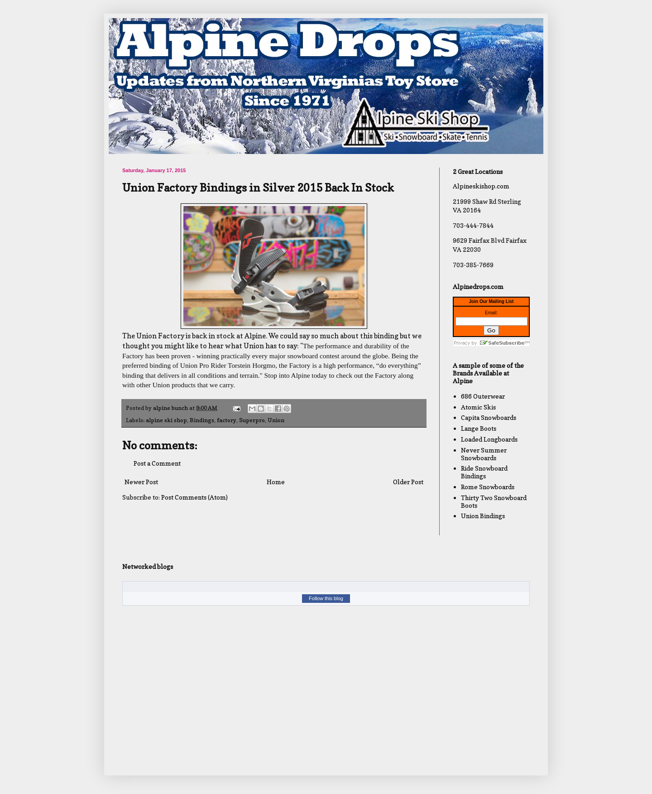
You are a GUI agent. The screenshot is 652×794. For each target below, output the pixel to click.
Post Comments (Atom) (194, 497)
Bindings (202, 420)
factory (226, 420)
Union (276, 420)
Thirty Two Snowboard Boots (494, 501)
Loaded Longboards (489, 439)
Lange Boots (478, 428)
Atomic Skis (478, 407)
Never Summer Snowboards (484, 454)
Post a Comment (157, 463)
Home (276, 482)
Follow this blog (326, 598)
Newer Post (141, 482)
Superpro (252, 420)
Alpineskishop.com (481, 186)
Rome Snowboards (487, 487)
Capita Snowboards (488, 417)
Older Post (408, 482)
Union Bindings (483, 516)
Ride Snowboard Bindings (484, 472)
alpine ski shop (166, 420)
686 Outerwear (483, 396)
